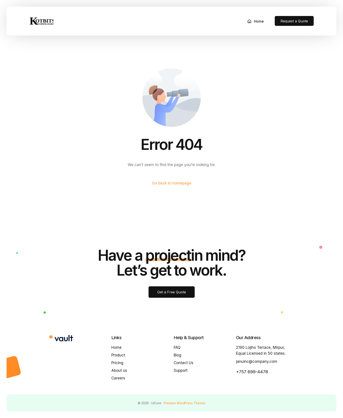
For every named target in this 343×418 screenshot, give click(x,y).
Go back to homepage (171, 183)
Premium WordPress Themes (184, 403)
